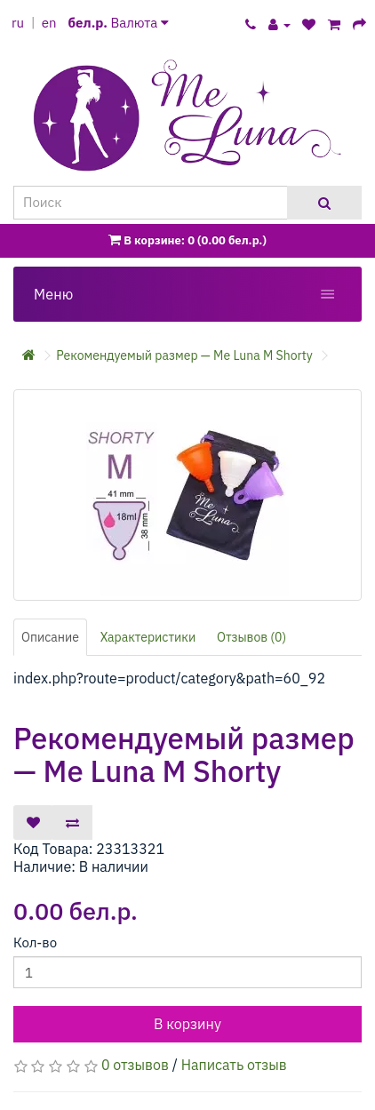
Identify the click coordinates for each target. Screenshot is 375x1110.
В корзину (187, 1024)
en (49, 22)
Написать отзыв (234, 1065)
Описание (50, 637)
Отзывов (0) (251, 637)
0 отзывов (135, 1065)
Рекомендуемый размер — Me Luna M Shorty (184, 355)
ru (18, 22)
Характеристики (148, 637)
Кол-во (35, 942)
